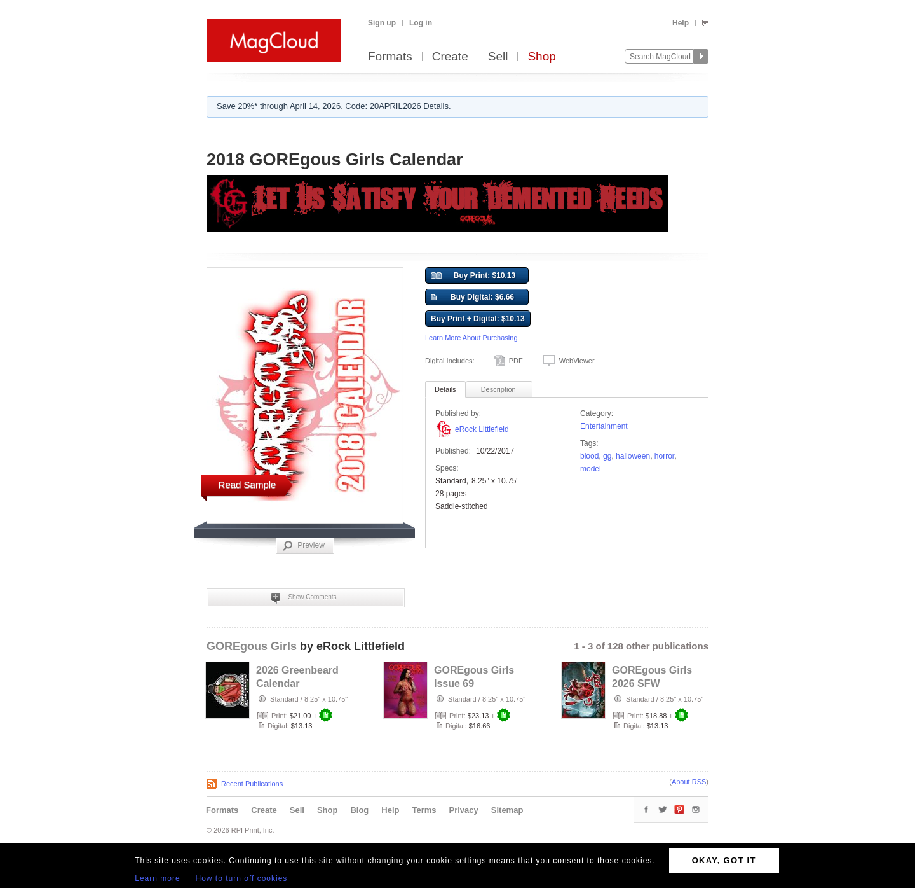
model (590, 468)
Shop (541, 57)
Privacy (463, 810)
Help (680, 22)
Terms (424, 810)
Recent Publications (252, 783)
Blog (359, 810)
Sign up (382, 22)
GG (607, 456)
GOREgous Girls (252, 646)
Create (450, 57)
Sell (498, 57)
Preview (304, 546)
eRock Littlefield (482, 429)
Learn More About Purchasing (471, 338)
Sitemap (507, 810)
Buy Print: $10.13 (473, 276)
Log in (420, 22)
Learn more (157, 878)
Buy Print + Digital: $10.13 (478, 318)
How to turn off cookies (242, 878)
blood (589, 456)
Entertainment (604, 426)
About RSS (689, 782)
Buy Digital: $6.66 (472, 298)
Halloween (633, 456)
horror (664, 456)
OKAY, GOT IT (724, 860)
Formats (390, 57)
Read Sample (247, 484)
